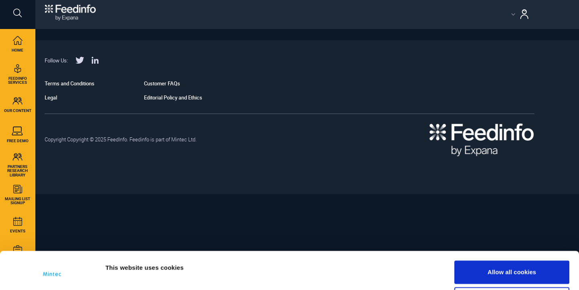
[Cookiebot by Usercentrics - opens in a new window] (52, 274)
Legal (51, 97)
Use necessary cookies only (512, 268)
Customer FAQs (162, 83)
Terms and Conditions (69, 83)
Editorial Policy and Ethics (173, 97)
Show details (124, 262)
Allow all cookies (512, 242)
